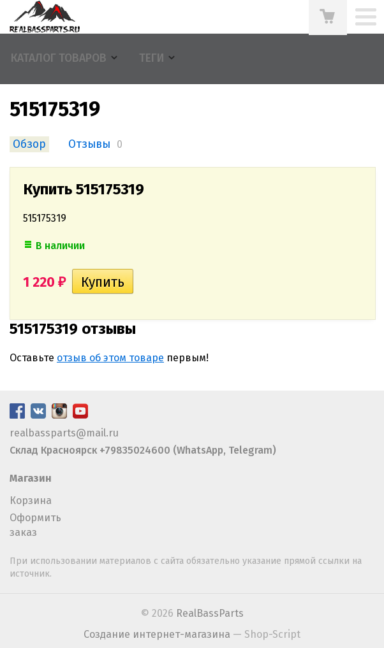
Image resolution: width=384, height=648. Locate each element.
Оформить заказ (35, 525)
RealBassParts (210, 613)
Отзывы (89, 144)
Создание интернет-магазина (157, 634)
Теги (151, 58)
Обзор (29, 144)
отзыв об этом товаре (110, 358)
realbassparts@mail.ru (64, 433)
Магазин (31, 478)
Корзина (31, 500)
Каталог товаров (59, 58)
